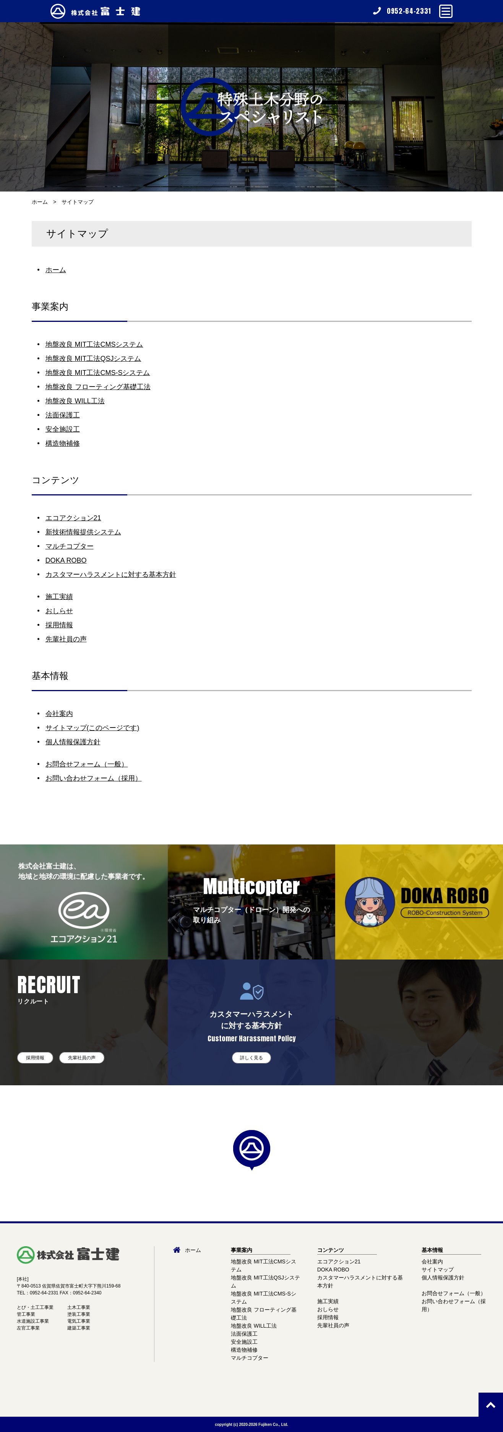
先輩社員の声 (66, 639)
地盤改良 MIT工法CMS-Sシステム (97, 373)
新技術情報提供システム (83, 532)
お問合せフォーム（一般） (86, 764)
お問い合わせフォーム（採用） (93, 778)
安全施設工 (62, 429)
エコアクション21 (73, 518)
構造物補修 (62, 443)
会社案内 (59, 714)
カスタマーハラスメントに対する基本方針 (110, 574)
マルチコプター (69, 546)
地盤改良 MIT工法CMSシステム (94, 344)
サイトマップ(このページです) (92, 728)
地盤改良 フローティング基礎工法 (98, 387)
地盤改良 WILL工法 (75, 401)
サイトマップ (78, 202)
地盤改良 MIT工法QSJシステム (93, 358)
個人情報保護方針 (73, 742)
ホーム (40, 202)
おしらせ (59, 611)
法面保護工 (62, 415)
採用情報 (59, 625)
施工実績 (59, 597)
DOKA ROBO (66, 560)
